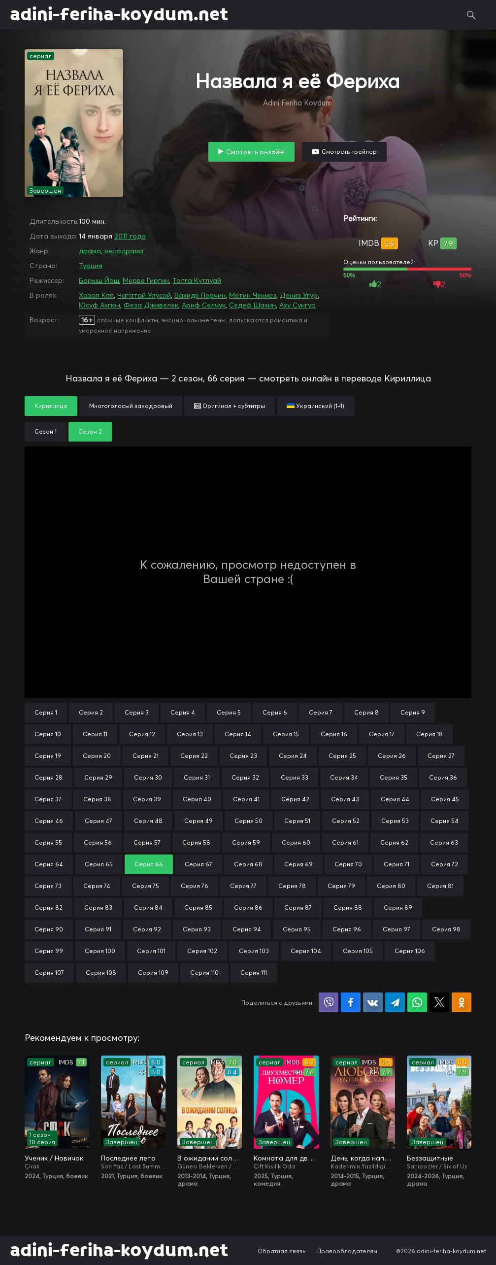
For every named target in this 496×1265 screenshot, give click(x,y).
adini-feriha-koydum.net (119, 14)
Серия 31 (197, 777)
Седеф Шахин (252, 305)
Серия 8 (366, 712)
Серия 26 (392, 755)
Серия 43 (345, 799)
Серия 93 (197, 929)
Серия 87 (298, 907)
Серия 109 (153, 972)
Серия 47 (98, 820)
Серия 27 (441, 755)
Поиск (471, 15)
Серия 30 (148, 777)
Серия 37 (48, 799)
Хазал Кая (96, 295)
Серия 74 (96, 885)
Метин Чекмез (252, 295)
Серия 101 (151, 951)
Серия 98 (446, 929)
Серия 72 (444, 864)
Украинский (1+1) (315, 406)
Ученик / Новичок (54, 1158)
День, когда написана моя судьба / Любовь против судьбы (363, 1158)
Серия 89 (398, 907)
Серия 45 (445, 799)
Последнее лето (128, 1158)
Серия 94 (246, 929)
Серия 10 (47, 734)
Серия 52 (346, 820)
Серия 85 (198, 907)
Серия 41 (246, 799)
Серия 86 (248, 907)
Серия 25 (342, 755)
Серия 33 (294, 777)
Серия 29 (98, 777)
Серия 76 (194, 885)
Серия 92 (147, 929)
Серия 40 (197, 799)
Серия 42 (295, 799)
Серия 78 (292, 885)
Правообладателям (347, 1251)
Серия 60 (296, 842)
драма (90, 250)
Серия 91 (98, 929)
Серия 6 (275, 712)
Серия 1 (45, 712)
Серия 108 (101, 972)
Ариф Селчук (204, 305)
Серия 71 (396, 864)
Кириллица (50, 406)
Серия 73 (48, 885)
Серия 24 (293, 755)
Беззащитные (430, 1158)
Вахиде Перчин (200, 295)
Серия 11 (95, 734)
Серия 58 (196, 842)
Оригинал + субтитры (229, 406)
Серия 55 (48, 842)
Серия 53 (395, 820)
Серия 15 (286, 734)
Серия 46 (48, 820)
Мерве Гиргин (146, 280)
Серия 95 (297, 929)
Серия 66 (148, 864)
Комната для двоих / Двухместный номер (286, 1158)
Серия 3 (137, 712)
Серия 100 (100, 951)
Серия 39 (147, 799)
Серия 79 (341, 885)
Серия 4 (182, 712)
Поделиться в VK (373, 1002)
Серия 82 (48, 907)
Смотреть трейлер (349, 151)
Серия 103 (254, 951)
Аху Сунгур (297, 305)
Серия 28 (48, 777)
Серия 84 (148, 907)
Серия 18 (429, 734)
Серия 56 (98, 842)
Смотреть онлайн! (255, 152)
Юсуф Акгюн (99, 305)
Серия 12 (142, 734)
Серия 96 (346, 929)
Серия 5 (229, 712)
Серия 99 (48, 951)
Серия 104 (306, 951)
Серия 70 (348, 864)
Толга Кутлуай (196, 280)
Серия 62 (394, 842)
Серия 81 (440, 885)
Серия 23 (243, 755)
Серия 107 (49, 972)
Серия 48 (148, 820)
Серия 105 (358, 951)
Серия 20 (97, 755)
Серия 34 (344, 777)
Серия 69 (298, 864)
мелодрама (123, 250)
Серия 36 (443, 777)
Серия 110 (204, 972)
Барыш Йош (99, 280)
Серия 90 (48, 929)
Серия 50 (248, 820)
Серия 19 (47, 755)
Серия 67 (198, 864)
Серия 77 (243, 885)
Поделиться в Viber (328, 1002)
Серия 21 (145, 755)
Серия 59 (246, 842)
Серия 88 (347, 907)
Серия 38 (97, 799)
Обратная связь (282, 1251)
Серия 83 (98, 907)
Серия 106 (410, 951)
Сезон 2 (90, 431)
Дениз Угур (299, 295)
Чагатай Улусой (144, 295)
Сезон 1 (45, 431)
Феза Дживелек (151, 305)
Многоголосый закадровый (130, 406)
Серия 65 (99, 864)
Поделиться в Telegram (395, 1002)
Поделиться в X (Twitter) (439, 1002)
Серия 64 (48, 864)
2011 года (130, 236)
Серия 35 (393, 777)
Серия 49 (198, 820)
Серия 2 (91, 712)
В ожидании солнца (209, 1158)
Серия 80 (391, 885)
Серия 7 (320, 712)
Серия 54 (444, 820)
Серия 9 (412, 712)
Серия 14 (238, 734)
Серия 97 (396, 929)
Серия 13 (190, 734)
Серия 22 (194, 755)
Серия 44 (395, 799)
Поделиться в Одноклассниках (461, 1002)
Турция (90, 265)
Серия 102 (202, 951)
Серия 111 (253, 972)
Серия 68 (248, 864)
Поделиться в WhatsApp (417, 1002)
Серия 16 (334, 734)
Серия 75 (145, 885)
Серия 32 (245, 777)
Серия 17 (382, 734)
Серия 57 (147, 842)
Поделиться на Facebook (351, 1002)
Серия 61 (345, 842)
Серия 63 (444, 842)
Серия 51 (297, 820)
